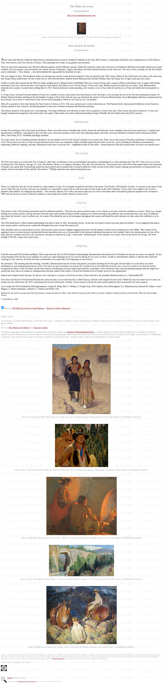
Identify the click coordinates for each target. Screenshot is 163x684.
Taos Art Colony (41, 328)
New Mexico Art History (19, 328)
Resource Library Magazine (58, 308)
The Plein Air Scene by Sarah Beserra (28, 308)
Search (9, 678)
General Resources (58, 658)
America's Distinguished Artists (80, 332)
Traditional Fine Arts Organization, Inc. (27, 681)
